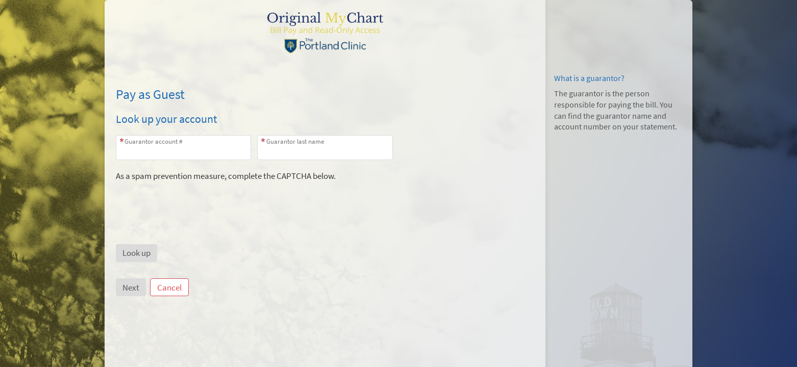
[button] (136, 253)
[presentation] (193, 202)
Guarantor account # (153, 141)
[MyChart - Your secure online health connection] (325, 31)
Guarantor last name (295, 141)
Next (130, 287)
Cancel (169, 287)
